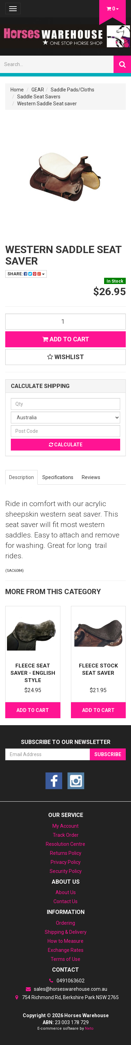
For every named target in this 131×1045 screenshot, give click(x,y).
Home (17, 89)
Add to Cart (65, 339)
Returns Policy (65, 853)
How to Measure (65, 941)
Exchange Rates (65, 950)
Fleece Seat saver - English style (32, 673)
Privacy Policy (66, 862)
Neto (89, 1028)
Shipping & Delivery (66, 932)
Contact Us (65, 901)
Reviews (91, 477)
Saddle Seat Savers (38, 96)
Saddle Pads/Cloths (72, 89)
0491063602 (66, 980)
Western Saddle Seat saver (47, 103)
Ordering (65, 923)
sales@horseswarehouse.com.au (65, 989)
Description (21, 477)
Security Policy (66, 871)
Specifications (57, 477)
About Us (66, 892)
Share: (26, 274)
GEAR (37, 89)
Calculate (65, 444)
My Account (65, 826)
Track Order (66, 835)
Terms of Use (65, 959)
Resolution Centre (65, 844)
